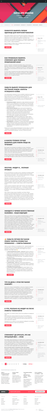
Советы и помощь (41, 98)
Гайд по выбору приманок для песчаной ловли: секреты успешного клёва (18, 89)
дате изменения (17, 24)
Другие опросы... (31, 391)
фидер (41, 158)
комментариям (35, 24)
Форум (13, 401)
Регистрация (25, 402)
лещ (38, 158)
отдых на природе (41, 160)
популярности (23, 24)
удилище (39, 48)
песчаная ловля (40, 106)
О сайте (2, 398)
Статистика (25, 404)
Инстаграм (37, 404)
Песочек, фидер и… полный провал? (16, 169)
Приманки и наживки (41, 222)
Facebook (36, 399)
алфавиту (40, 24)
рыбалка (39, 105)
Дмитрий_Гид (40, 43)
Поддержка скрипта (15, 399)
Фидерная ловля (41, 177)
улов (38, 188)
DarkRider (39, 223)
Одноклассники (37, 402)
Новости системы (15, 402)
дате (12, 24)
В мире (2, 399)
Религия (2, 402)
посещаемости (29, 24)
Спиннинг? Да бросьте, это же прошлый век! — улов (17, 336)
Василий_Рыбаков (41, 100)
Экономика (3, 401)
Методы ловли (40, 69)
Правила (25, 401)
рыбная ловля (40, 80)
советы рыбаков (41, 51)
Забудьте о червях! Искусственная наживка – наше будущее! (19, 212)
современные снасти (41, 354)
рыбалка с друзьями (41, 231)
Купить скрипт (14, 404)
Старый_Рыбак (40, 292)
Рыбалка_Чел (40, 179)
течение (43, 158)
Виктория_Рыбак (41, 320)
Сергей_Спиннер (41, 71)
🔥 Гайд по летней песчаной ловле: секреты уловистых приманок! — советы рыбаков (17, 241)
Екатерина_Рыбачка (41, 153)
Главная (24, 398)
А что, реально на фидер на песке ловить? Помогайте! (19, 310)
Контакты (25, 399)
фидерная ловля (41, 184)
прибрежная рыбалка (41, 78)
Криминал (3, 404)
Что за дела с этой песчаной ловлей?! (17, 283)
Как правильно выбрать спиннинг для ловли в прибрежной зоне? (14, 60)
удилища (43, 353)
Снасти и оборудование (40, 40)
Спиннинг (39, 70)
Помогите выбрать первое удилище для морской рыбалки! (18, 32)
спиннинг (39, 77)
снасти (42, 49)
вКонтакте (36, 398)
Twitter (36, 401)
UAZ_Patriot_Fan (40, 347)
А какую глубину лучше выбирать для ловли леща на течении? (17, 142)
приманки (43, 105)
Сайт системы (14, 398)
